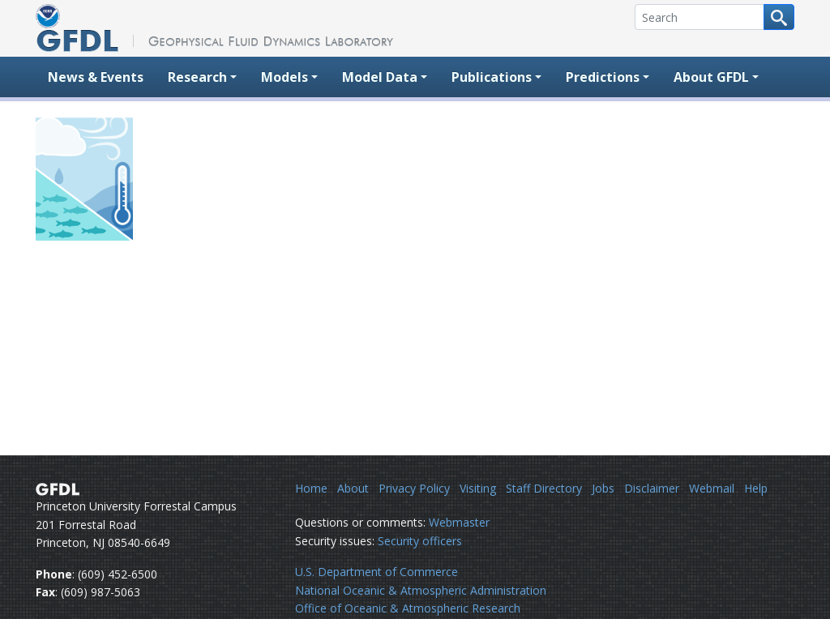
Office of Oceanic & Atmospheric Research (407, 608)
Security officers (420, 541)
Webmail (711, 488)
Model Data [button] (379, 77)
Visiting (478, 488)
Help (756, 488)
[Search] (699, 17)
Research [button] (197, 77)
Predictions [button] (603, 77)
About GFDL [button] (711, 77)
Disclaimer (651, 488)
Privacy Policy (414, 488)
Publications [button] (491, 77)
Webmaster (459, 522)
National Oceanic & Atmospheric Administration (420, 590)
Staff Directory (544, 488)
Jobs (603, 488)
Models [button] (284, 77)
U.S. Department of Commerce (376, 571)
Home (311, 488)
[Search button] (779, 17)
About (353, 488)
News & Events (95, 77)
